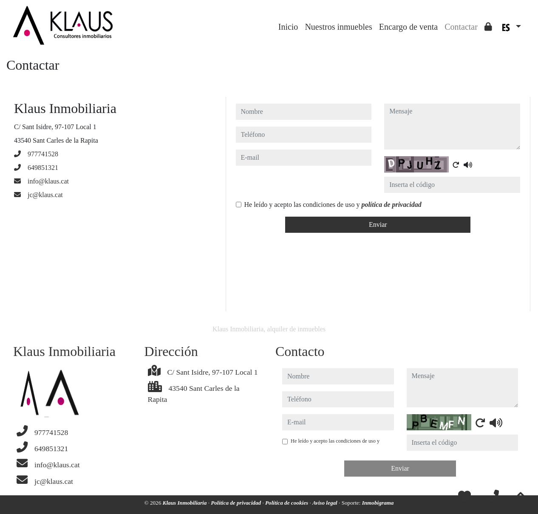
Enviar (378, 224)
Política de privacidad (236, 503)
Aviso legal (325, 503)
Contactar (461, 26)
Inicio (288, 26)
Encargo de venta (408, 26)
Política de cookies (287, 503)
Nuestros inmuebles (338, 26)
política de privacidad (391, 204)
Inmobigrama (378, 503)
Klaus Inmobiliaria (185, 503)
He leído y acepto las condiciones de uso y (333, 204)
